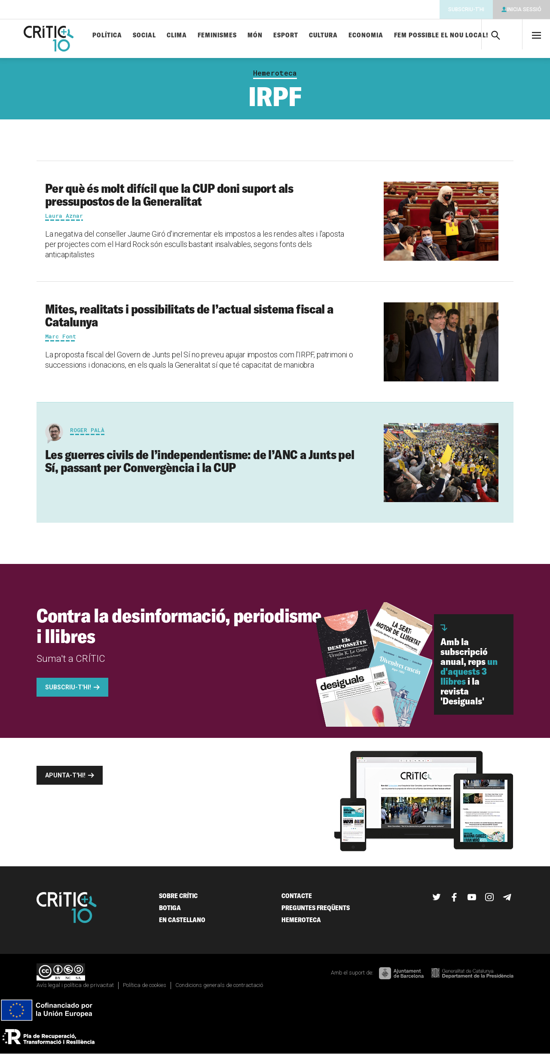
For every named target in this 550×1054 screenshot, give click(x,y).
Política (107, 35)
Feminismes (217, 35)
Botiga (170, 908)
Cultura (323, 35)
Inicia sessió (524, 9)
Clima (177, 35)
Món (255, 35)
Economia (365, 35)
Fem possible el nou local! (441, 35)
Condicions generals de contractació (219, 985)
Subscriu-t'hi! (68, 687)
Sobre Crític (178, 896)
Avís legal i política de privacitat (75, 985)
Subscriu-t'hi (466, 9)
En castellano (182, 920)
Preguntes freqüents (315, 908)
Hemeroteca (275, 73)
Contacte (296, 896)
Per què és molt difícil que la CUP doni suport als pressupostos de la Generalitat (169, 194)
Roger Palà (87, 430)
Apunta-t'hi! (65, 775)
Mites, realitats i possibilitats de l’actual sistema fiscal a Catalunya (189, 315)
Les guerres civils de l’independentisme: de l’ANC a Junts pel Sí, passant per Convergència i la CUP (199, 461)
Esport (285, 35)
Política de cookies (144, 985)
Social (144, 35)
